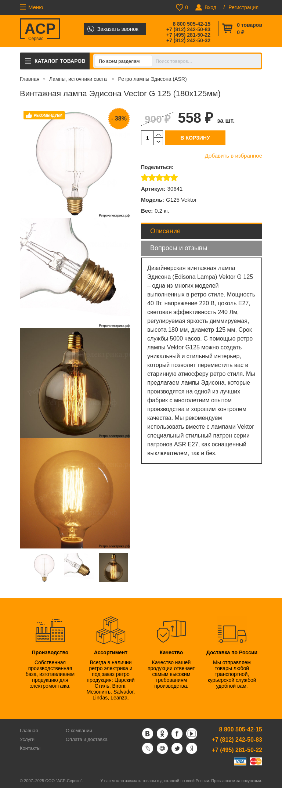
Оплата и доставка (87, 739)
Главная (29, 79)
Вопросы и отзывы (178, 248)
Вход (210, 7)
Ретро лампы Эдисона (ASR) (152, 79)
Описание (165, 231)
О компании (79, 730)
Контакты (30, 748)
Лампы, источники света (78, 79)
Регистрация (243, 7)
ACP (40, 30)
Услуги (27, 739)
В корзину (195, 138)
